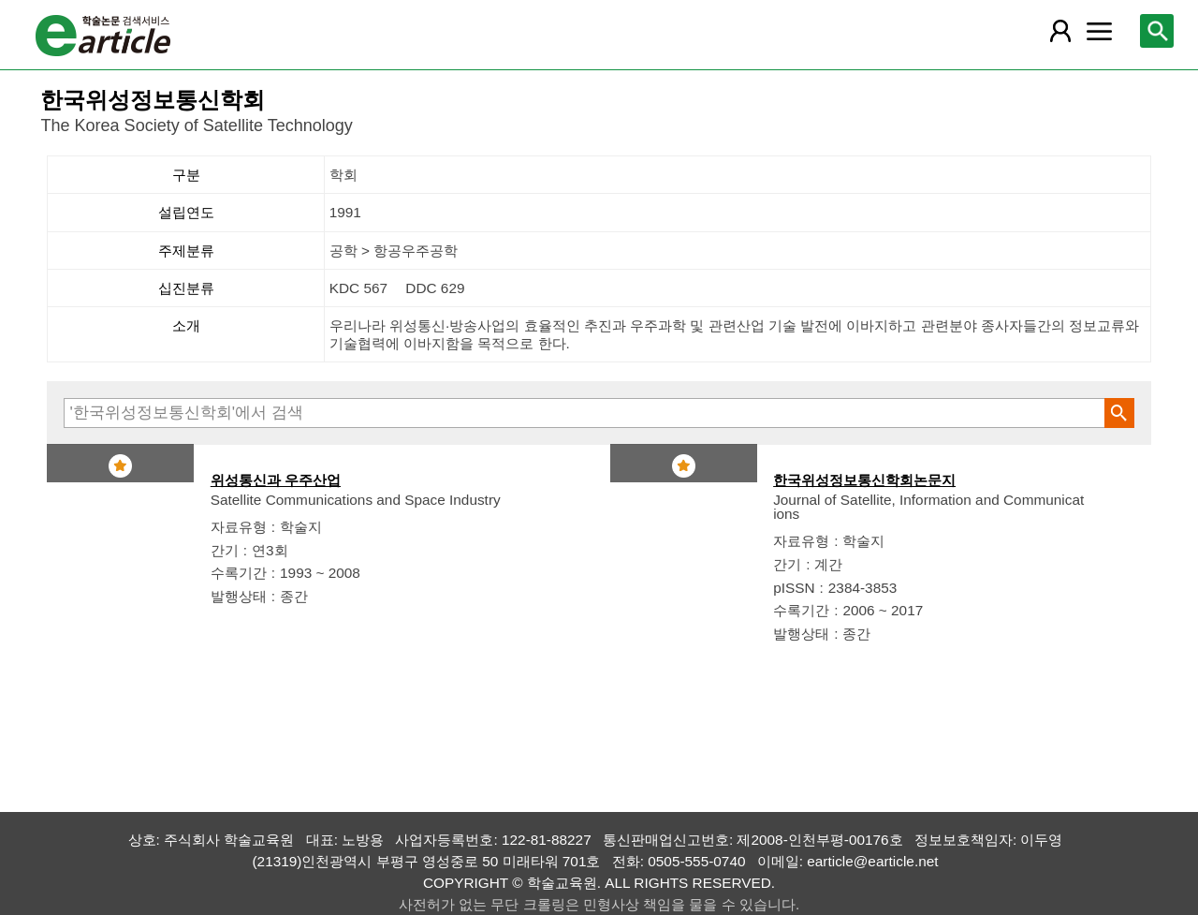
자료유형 (239, 527)
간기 (225, 550)
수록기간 (239, 573)
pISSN (793, 588)
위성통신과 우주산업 (276, 480)
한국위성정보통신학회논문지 (864, 480)
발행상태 (239, 596)
